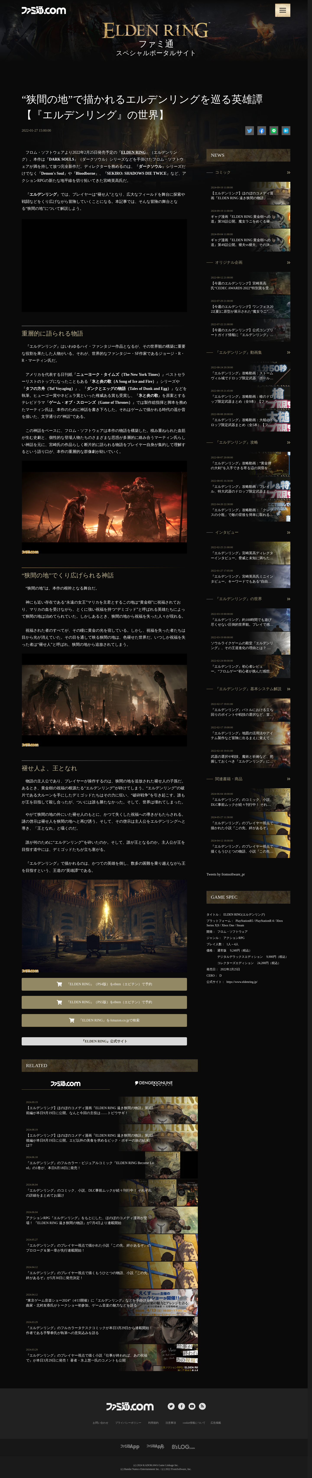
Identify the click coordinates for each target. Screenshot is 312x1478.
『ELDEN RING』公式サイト (104, 1041)
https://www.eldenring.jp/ (241, 982)
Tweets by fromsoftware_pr (225, 874)
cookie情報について (194, 1423)
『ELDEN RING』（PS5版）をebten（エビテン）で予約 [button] (104, 1002)
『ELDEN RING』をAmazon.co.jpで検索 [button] (104, 1020)
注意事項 (171, 1423)
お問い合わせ (100, 1423)
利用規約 (153, 1423)
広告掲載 (216, 1423)
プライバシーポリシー (128, 1423)
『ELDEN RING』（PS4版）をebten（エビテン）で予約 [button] (104, 984)
